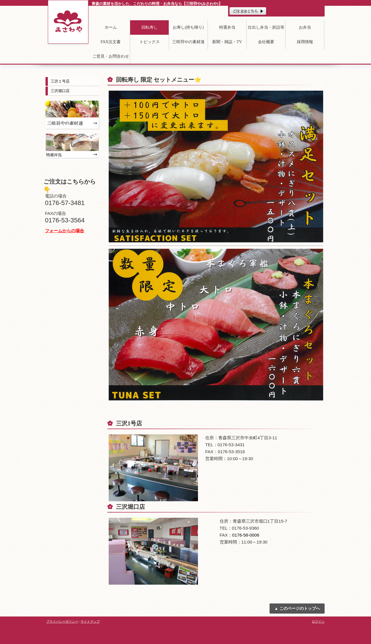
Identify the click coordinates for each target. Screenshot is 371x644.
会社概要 (266, 42)
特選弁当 (227, 27)
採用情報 (305, 42)
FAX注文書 (111, 42)
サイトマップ (90, 621)
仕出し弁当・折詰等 (266, 27)
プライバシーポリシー (62, 621)
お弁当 (305, 27)
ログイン (318, 621)
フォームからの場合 (64, 230)
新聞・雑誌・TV (227, 42)
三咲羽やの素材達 (188, 42)
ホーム (111, 27)
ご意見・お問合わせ (110, 56)
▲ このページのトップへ (297, 608)
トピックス (149, 42)
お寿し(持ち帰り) (188, 27)
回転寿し (149, 27)
